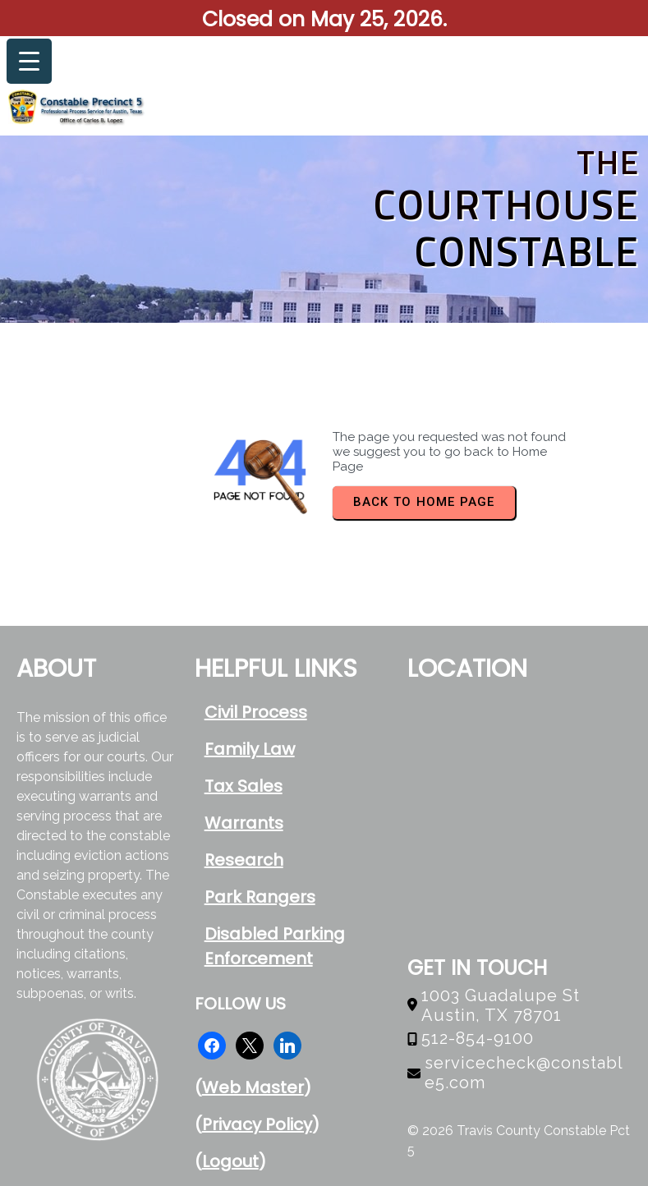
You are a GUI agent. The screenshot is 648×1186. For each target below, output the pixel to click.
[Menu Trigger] (29, 61)
